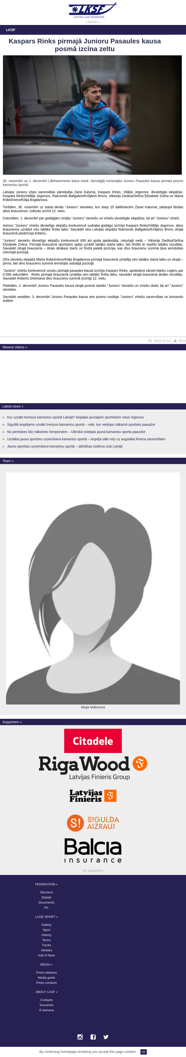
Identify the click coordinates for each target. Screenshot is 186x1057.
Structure (46, 892)
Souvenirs (46, 1005)
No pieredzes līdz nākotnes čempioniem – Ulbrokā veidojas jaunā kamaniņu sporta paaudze (76, 432)
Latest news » (12, 406)
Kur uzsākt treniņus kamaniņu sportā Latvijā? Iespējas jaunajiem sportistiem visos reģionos (75, 417)
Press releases (46, 972)
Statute (46, 897)
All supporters (93, 871)
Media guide (46, 977)
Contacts (46, 1000)
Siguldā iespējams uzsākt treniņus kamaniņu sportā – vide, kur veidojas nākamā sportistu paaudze (81, 424)
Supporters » (12, 722)
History (46, 935)
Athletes (46, 950)
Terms (46, 940)
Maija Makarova (93, 707)
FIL (46, 907)
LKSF (10, 30)
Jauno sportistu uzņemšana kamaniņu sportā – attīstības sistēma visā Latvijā (64, 446)
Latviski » (93, 22)
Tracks (46, 945)
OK (144, 1051)
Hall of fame (46, 955)
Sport (46, 930)
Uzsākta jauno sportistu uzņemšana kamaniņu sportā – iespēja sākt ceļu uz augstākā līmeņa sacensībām (86, 439)
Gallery (46, 925)
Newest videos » (14, 347)
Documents (46, 902)
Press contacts (46, 983)
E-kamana (46, 1010)
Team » (8, 461)
